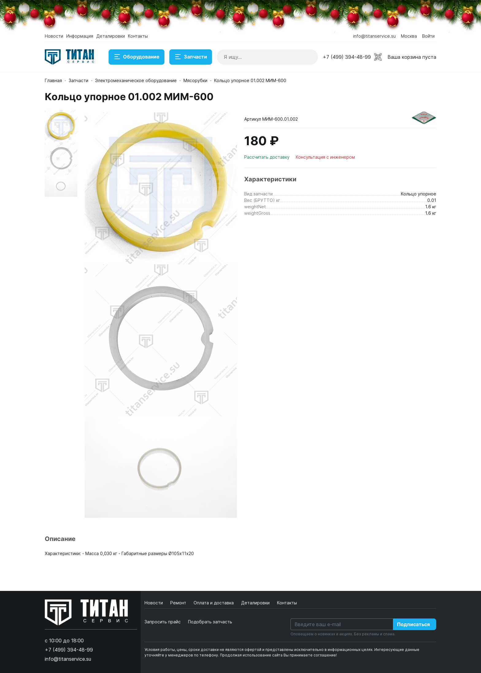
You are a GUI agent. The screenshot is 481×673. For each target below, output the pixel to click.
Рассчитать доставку (267, 157)
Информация (79, 36)
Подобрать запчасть (210, 621)
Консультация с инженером (325, 157)
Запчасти (190, 57)
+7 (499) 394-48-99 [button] (347, 57)
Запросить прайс (162, 621)
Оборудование (137, 57)
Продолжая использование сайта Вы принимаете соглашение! (278, 655)
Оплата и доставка (214, 602)
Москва (409, 36)
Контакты (138, 36)
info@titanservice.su (374, 36)
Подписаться (413, 624)
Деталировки (110, 36)
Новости (54, 36)
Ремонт (178, 602)
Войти (428, 36)
